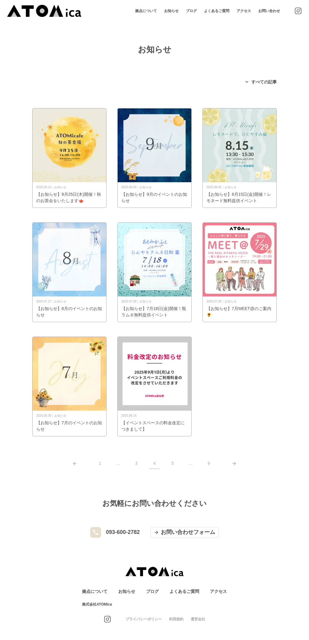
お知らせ (171, 11)
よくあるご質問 (216, 11)
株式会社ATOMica (97, 604)
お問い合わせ (269, 11)
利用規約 (176, 619)
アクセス (244, 11)
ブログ (191, 11)
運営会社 (198, 619)
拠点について (146, 11)
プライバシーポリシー (144, 619)
